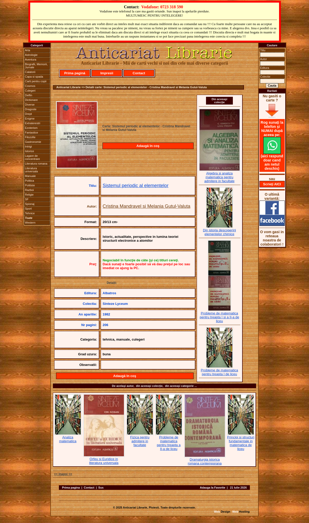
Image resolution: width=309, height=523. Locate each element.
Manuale (30, 176)
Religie (29, 194)
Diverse (30, 104)
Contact (139, 73)
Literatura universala (31, 170)
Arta (27, 50)
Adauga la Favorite (212, 487)
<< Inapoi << (63, 474)
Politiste (30, 185)
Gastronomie (33, 141)
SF (27, 199)
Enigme (30, 118)
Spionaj (30, 203)
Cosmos (30, 85)
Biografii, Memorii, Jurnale (36, 66)
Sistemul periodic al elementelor (136, 185)
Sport (28, 208)
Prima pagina (71, 487)
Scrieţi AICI (272, 184)
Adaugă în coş (148, 146)
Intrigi (28, 146)
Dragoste (31, 109)
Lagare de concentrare (32, 157)
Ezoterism (31, 127)
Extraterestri (32, 123)
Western (30, 222)
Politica (29, 180)
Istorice (29, 151)
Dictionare (31, 99)
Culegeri (30, 90)
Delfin (28, 95)
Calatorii (30, 71)
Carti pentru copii (35, 81)
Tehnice (30, 213)
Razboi (29, 189)
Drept (28, 113)
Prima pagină (74, 73)
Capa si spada (34, 76)
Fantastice (31, 132)
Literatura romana (36, 163)
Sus (101, 487)
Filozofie (30, 137)
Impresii (106, 73)
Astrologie (31, 54)
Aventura (30, 59)
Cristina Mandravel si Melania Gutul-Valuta (147, 206)
